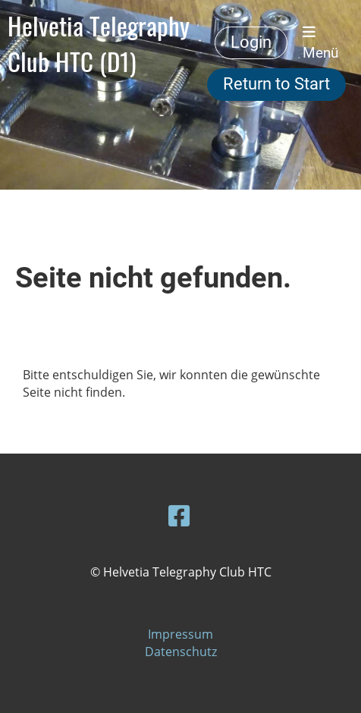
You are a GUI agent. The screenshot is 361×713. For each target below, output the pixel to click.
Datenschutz (181, 651)
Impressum (180, 634)
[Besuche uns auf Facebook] (179, 515)
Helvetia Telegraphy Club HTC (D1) (99, 43)
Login (251, 42)
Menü (320, 42)
